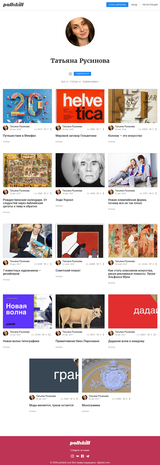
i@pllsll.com (103, 462)
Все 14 (64, 82)
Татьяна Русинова (20, 126)
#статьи (6, 142)
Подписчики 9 (91, 82)
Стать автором (117, 5)
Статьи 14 (75, 82)
